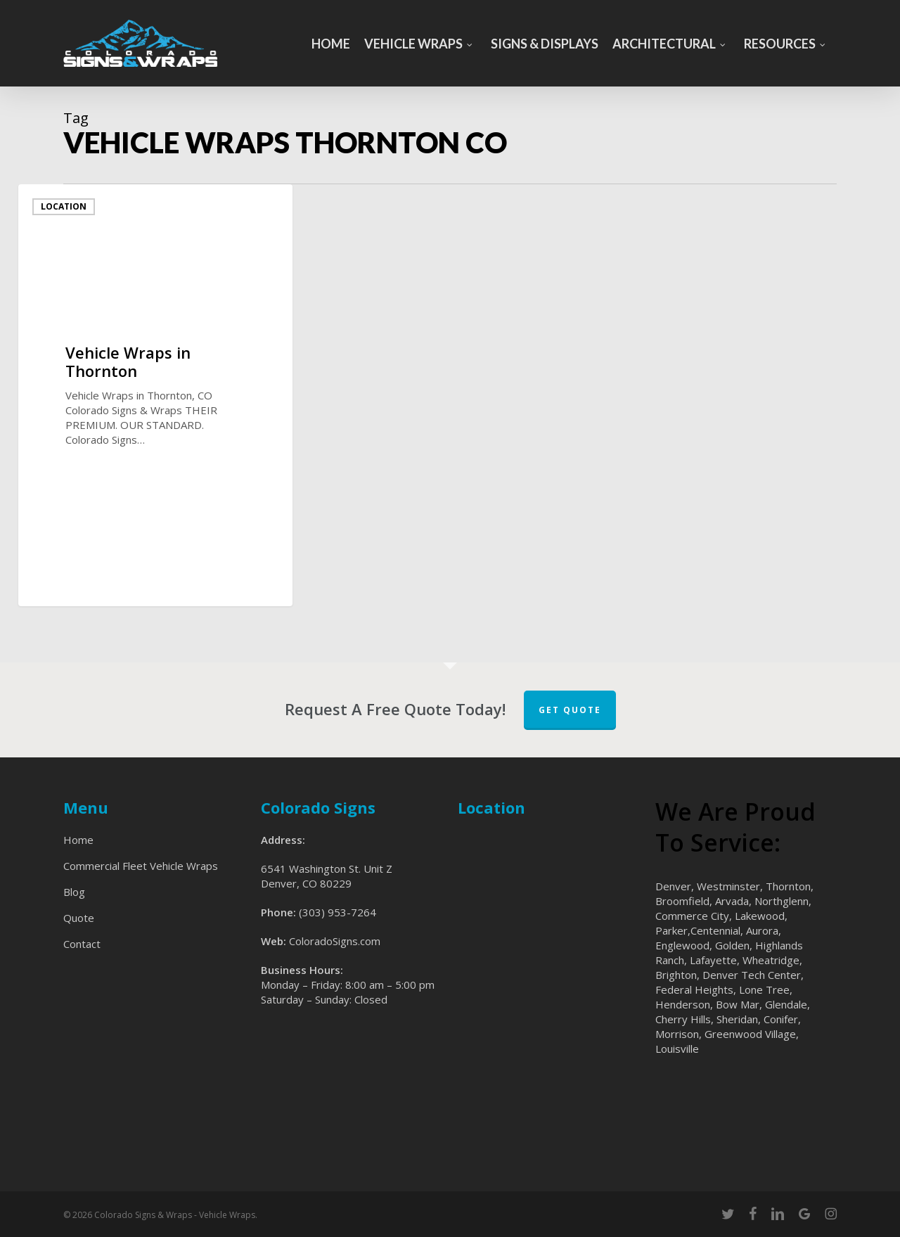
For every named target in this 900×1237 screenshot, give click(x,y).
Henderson (682, 1004)
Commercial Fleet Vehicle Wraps (140, 866)
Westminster (728, 886)
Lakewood (760, 916)
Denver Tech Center (751, 975)
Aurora (762, 930)
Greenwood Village (750, 1034)
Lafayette (713, 960)
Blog (74, 892)
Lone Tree (764, 989)
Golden (732, 945)
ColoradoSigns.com (334, 941)
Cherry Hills (683, 1019)
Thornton (788, 886)
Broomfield (682, 901)
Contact (82, 944)
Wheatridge (770, 960)
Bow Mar (737, 1004)
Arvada (732, 901)
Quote (78, 918)
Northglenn (781, 901)
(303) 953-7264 (337, 912)
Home (78, 840)
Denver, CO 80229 (306, 883)
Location (63, 206)
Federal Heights (694, 989)
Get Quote (570, 710)
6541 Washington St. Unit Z (326, 868)
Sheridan (737, 1019)
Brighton (676, 975)
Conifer (781, 1019)
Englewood (682, 945)
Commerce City (692, 916)
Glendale (786, 1004)
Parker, (672, 930)
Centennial (715, 930)
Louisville (677, 1048)
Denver (673, 886)
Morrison (677, 1034)
